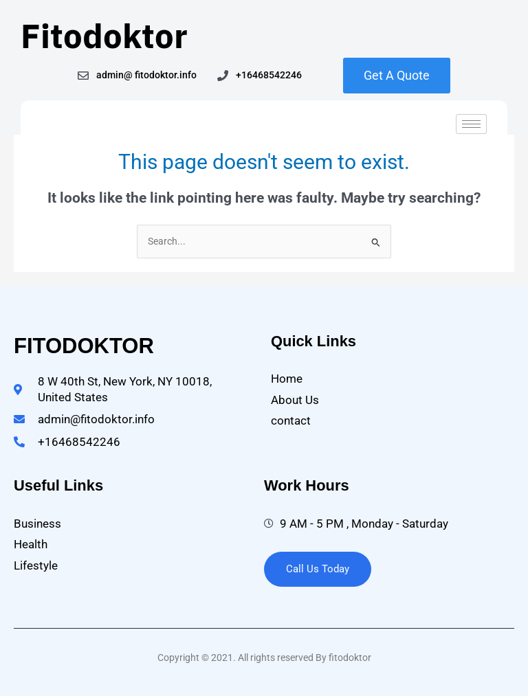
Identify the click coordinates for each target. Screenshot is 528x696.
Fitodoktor (104, 35)
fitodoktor (84, 346)
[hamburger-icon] (471, 124)
